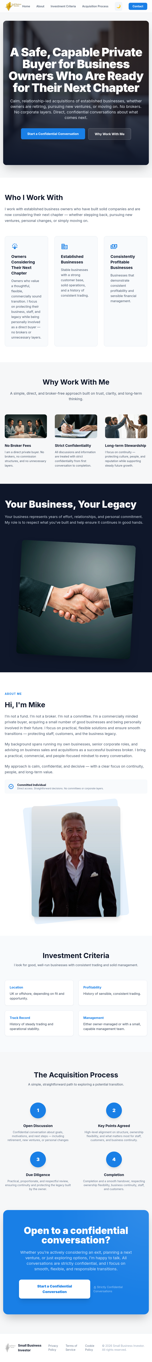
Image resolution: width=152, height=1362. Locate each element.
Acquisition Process (95, 6)
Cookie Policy (89, 1347)
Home (26, 6)
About (40, 6)
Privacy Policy (53, 1347)
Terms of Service (71, 1347)
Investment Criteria (63, 6)
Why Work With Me (109, 134)
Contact (138, 6)
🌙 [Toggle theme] (118, 6)
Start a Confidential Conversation (53, 134)
